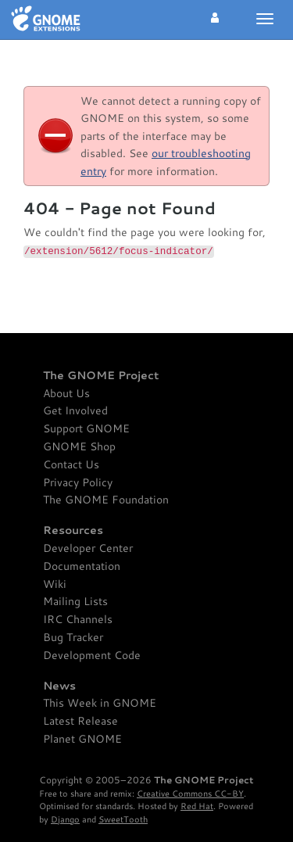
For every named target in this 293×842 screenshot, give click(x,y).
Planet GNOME (82, 739)
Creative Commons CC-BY (190, 793)
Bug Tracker (73, 637)
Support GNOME (86, 428)
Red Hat (196, 806)
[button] (215, 15)
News (59, 686)
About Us (66, 393)
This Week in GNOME (99, 703)
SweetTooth (123, 819)
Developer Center (88, 548)
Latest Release (80, 721)
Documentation (81, 566)
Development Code (92, 655)
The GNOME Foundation (106, 500)
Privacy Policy (78, 482)
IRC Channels (78, 619)
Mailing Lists (75, 601)
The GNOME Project (101, 375)
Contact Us (71, 464)
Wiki (54, 584)
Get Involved (75, 410)
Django (65, 819)
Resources (73, 530)
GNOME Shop (79, 446)
